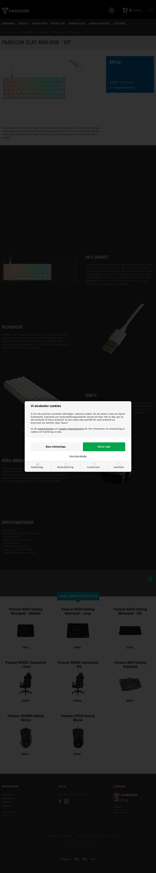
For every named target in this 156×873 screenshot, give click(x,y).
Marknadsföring (65, 467)
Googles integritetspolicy (71, 428)
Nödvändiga (37, 467)
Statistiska (118, 467)
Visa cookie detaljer (78, 456)
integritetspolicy (46, 428)
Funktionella (93, 467)
